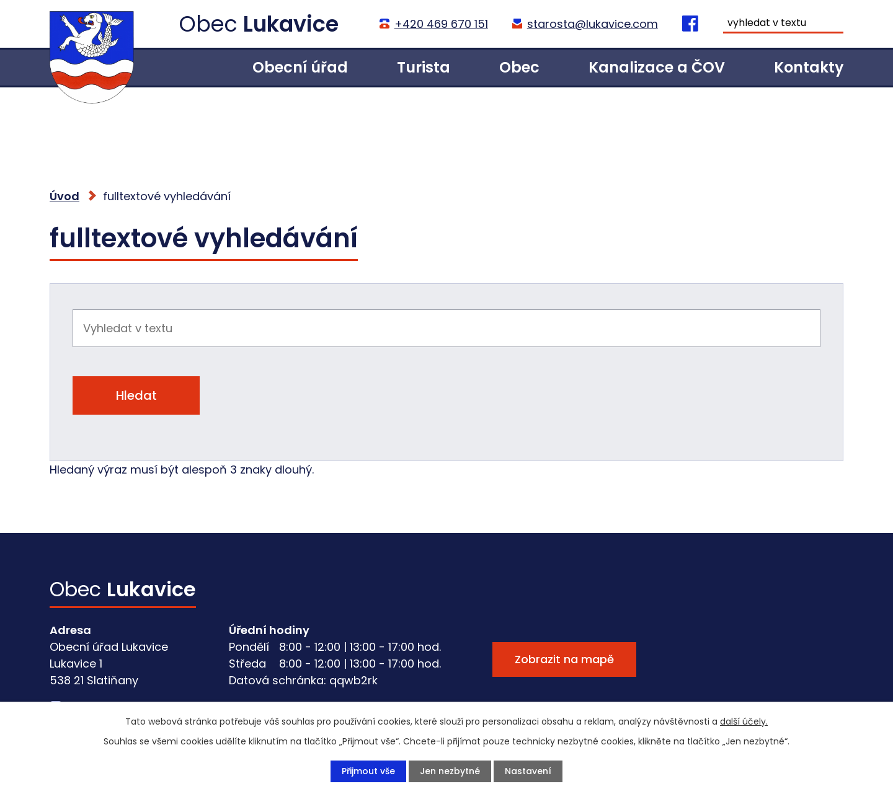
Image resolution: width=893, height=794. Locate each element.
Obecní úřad (300, 67)
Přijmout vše (368, 771)
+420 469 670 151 (440, 24)
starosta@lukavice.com (591, 24)
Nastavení (528, 771)
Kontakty (808, 67)
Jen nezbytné (450, 771)
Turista (423, 67)
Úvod (186, 67)
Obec (519, 67)
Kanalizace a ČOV (657, 67)
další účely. (744, 721)
